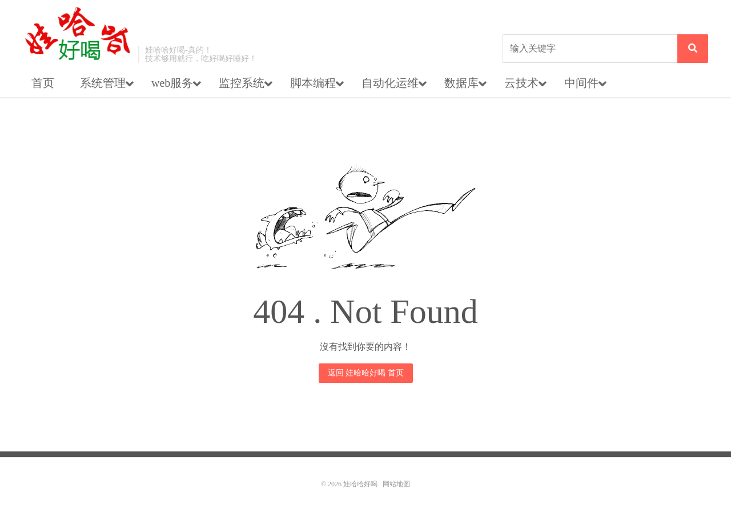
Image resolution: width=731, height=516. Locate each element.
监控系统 (241, 83)
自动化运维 (390, 83)
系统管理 (103, 83)
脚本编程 (313, 83)
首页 (42, 83)
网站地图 (396, 484)
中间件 (581, 83)
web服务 (172, 83)
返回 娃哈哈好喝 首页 (366, 373)
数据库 (461, 83)
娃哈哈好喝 (77, 34)
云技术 (521, 83)
